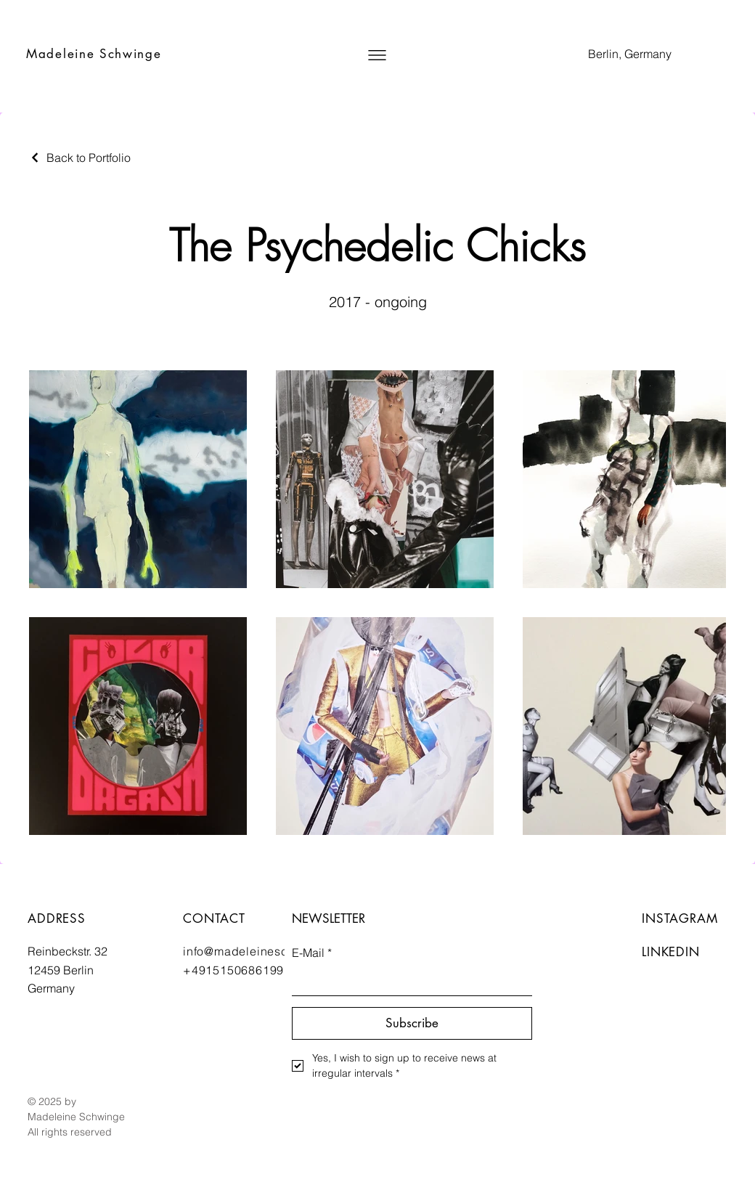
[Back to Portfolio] (80, 158)
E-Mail (312, 953)
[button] (377, 55)
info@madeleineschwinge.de (265, 951)
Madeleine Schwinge (94, 54)
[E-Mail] (407, 980)
